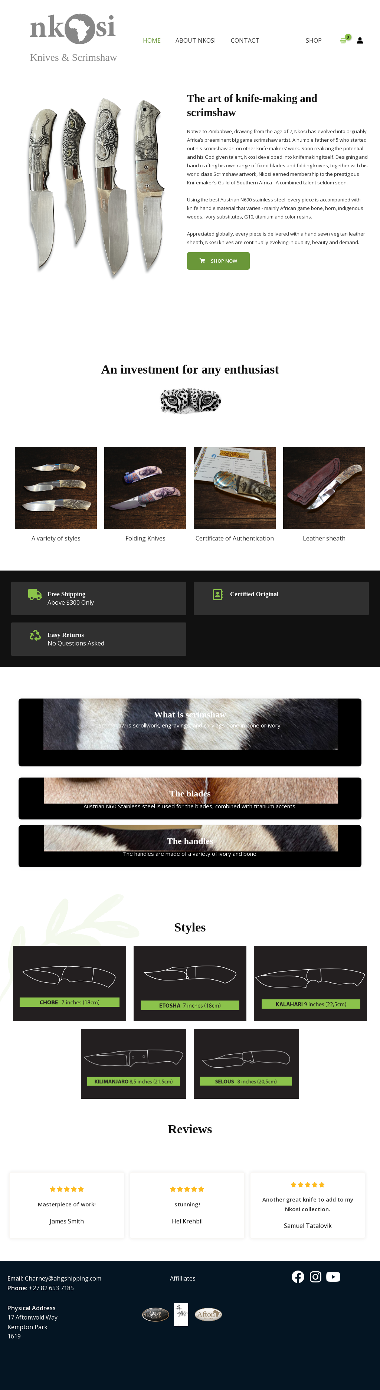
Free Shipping (70, 593)
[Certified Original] (217, 594)
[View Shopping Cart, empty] (343, 40)
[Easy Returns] (35, 635)
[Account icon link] (360, 40)
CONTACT (245, 40)
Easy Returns (69, 634)
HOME (152, 40)
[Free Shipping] (35, 594)
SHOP (315, 40)
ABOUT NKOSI (196, 40)
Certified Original (258, 593)
